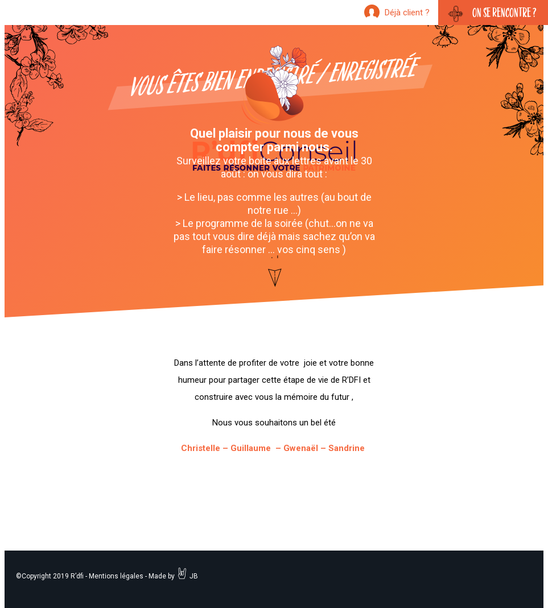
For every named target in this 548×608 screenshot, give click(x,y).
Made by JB (173, 576)
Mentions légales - (118, 576)
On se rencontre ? (504, 12)
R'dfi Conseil (274, 109)
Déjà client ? (407, 12)
